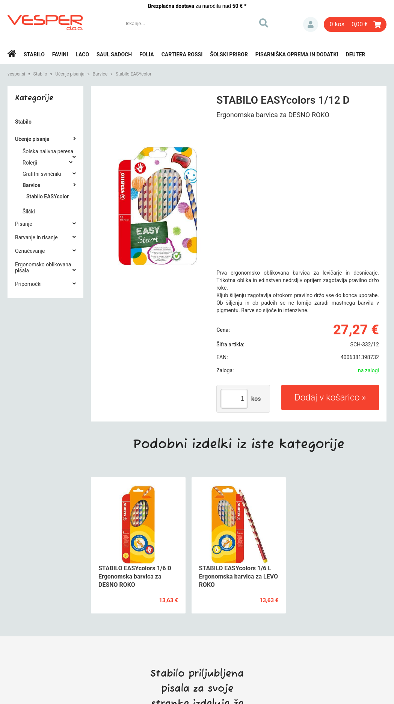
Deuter (355, 54)
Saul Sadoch (114, 54)
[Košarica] (355, 24)
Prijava (310, 24)
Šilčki (29, 211)
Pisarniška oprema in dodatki (296, 54)
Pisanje (23, 224)
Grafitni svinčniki (42, 174)
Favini (60, 54)
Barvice (99, 74)
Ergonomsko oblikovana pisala (43, 267)
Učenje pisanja (70, 74)
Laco (82, 54)
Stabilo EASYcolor (134, 74)
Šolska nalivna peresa (48, 151)
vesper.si (16, 74)
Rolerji (30, 163)
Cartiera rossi (182, 54)
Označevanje (30, 251)
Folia (146, 54)
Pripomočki (28, 284)
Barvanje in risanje (36, 237)
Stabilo (34, 54)
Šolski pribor (229, 54)
